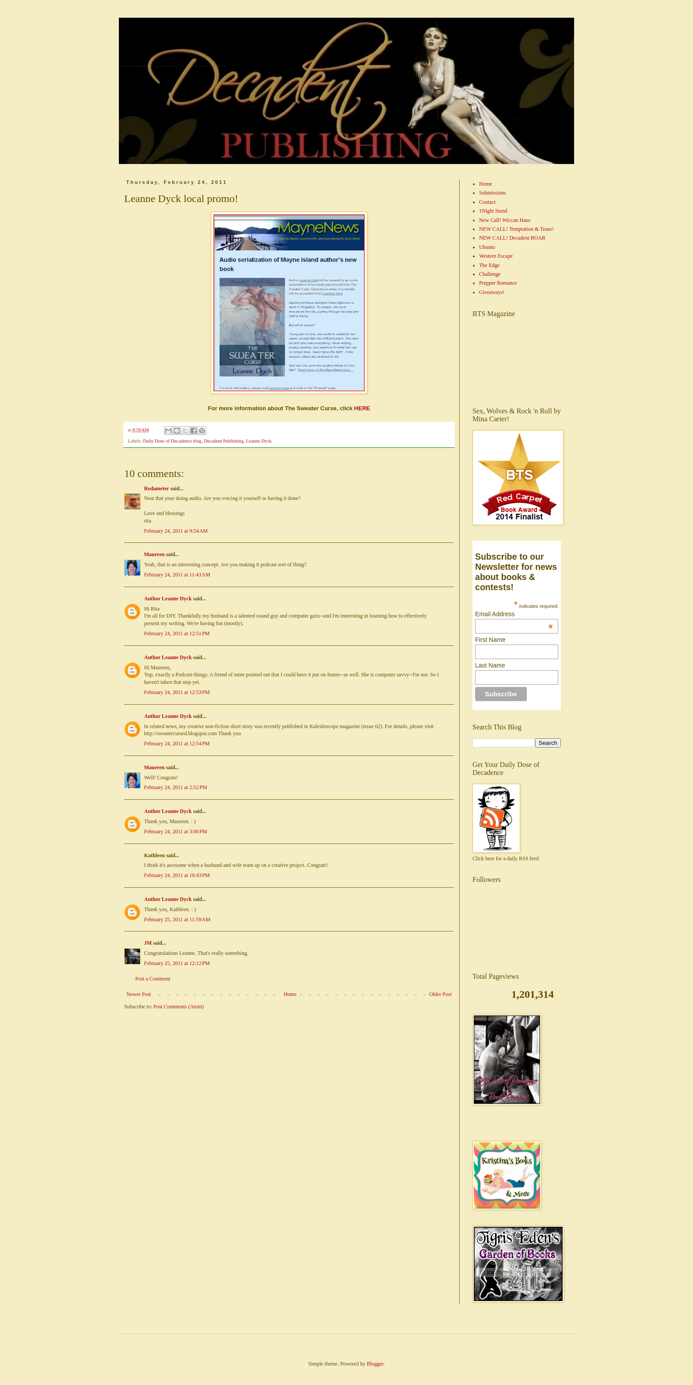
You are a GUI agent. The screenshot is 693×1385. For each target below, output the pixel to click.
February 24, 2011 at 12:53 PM (177, 692)
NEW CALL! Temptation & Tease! (516, 229)
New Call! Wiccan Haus (504, 220)
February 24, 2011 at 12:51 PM (177, 633)
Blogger (375, 1364)
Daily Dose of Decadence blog (172, 440)
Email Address (514, 614)
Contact (487, 202)
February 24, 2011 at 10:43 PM (177, 875)
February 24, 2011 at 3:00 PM (175, 831)
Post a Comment (152, 979)
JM (148, 943)
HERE (362, 408)
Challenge (490, 274)
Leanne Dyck (258, 440)
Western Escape (496, 256)
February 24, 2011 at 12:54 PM (177, 743)
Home (290, 994)
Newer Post (138, 994)
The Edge (489, 265)
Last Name (490, 665)
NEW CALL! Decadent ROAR (512, 238)
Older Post (440, 994)
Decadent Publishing (224, 440)
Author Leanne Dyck (168, 598)
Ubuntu (487, 247)
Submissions (492, 193)
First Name (490, 639)
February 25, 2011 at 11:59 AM (177, 919)
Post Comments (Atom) (178, 1006)
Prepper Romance (498, 283)
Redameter (156, 488)
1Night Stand (493, 211)
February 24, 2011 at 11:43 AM (177, 575)
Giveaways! (491, 292)
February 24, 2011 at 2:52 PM (175, 787)
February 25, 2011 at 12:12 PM (177, 963)
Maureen (154, 554)
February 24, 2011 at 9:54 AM (176, 531)
